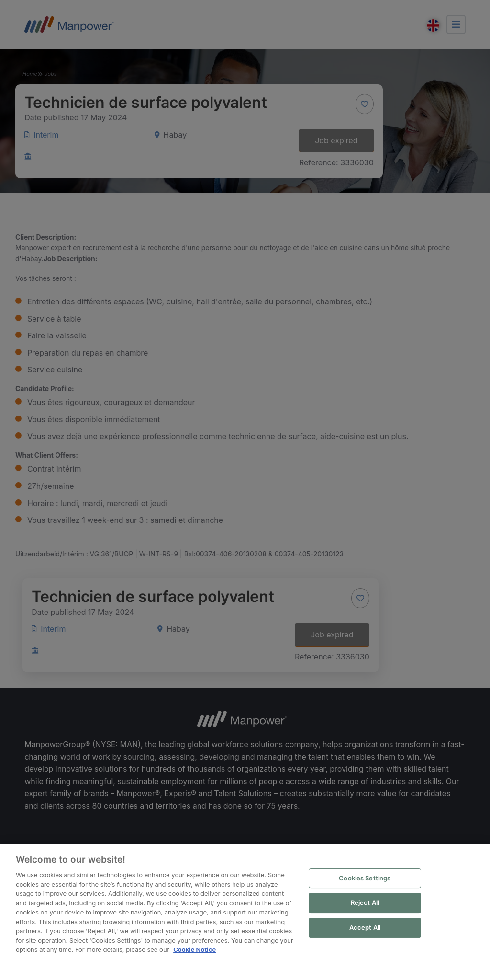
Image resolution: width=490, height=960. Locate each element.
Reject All (365, 903)
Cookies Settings (365, 878)
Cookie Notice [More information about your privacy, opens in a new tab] (194, 950)
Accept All (364, 928)
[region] (245, 902)
